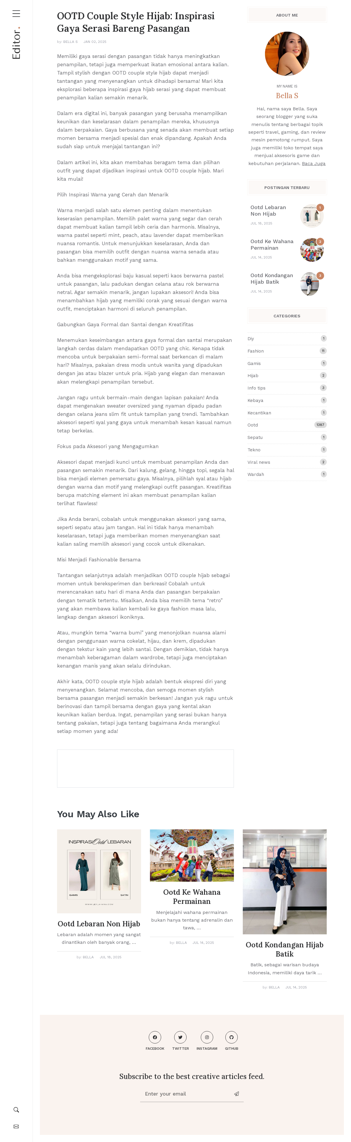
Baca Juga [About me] (314, 163)
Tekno (287, 449)
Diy (287, 338)
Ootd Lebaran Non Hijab (268, 210)
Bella (88, 957)
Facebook (155, 1041)
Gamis (287, 363)
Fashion (287, 351)
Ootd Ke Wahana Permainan (272, 244)
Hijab (287, 375)
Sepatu (287, 437)
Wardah (287, 474)
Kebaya (287, 400)
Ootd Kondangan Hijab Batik (271, 278)
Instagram (207, 1041)
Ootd (287, 424)
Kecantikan (287, 412)
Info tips (287, 388)
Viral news (287, 462)
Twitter (180, 1041)
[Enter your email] (185, 1094)
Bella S (70, 42)
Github (231, 1041)
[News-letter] (237, 1094)
